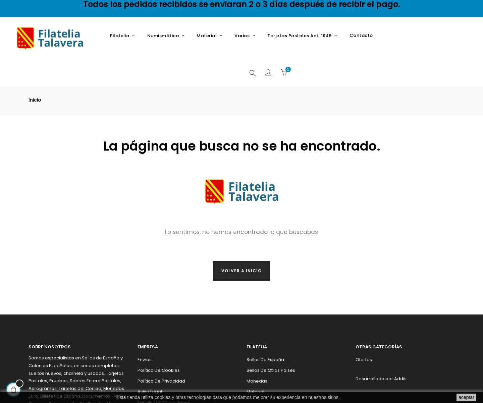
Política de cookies (159, 338)
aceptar (466, 397)
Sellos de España (265, 327)
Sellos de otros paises (271, 338)
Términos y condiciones (164, 370)
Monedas (257, 348)
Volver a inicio (241, 238)
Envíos (145, 327)
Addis (400, 346)
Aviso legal (150, 359)
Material (255, 359)
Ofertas (364, 327)
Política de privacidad (161, 348)
